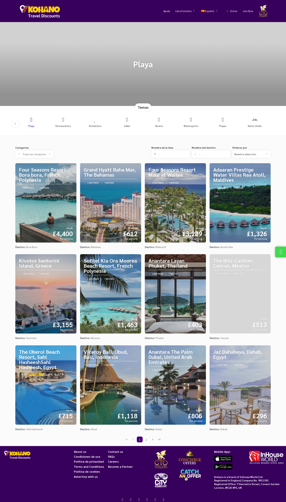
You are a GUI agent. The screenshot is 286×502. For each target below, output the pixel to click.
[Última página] (159, 439)
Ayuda (166, 11)
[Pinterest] (155, 499)
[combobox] (211, 154)
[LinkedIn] (163, 499)
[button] (15, 123)
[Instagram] (139, 499)
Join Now (248, 11)
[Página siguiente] (153, 439)
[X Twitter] (130, 499)
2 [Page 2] (146, 439)
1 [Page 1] (139, 439)
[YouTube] (147, 499)
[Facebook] (122, 499)
